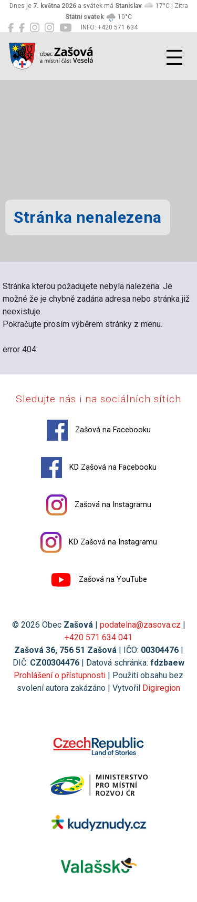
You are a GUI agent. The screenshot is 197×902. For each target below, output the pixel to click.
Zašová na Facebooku (99, 430)
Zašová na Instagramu (98, 505)
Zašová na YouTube (98, 579)
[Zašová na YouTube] (65, 28)
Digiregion (161, 688)
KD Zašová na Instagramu (98, 542)
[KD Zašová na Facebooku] (22, 28)
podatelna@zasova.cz (140, 625)
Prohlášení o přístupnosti (60, 675)
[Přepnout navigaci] (174, 57)
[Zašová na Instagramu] (34, 28)
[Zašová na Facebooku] (11, 28)
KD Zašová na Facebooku (99, 467)
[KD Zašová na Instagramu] (49, 28)
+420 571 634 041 (98, 637)
